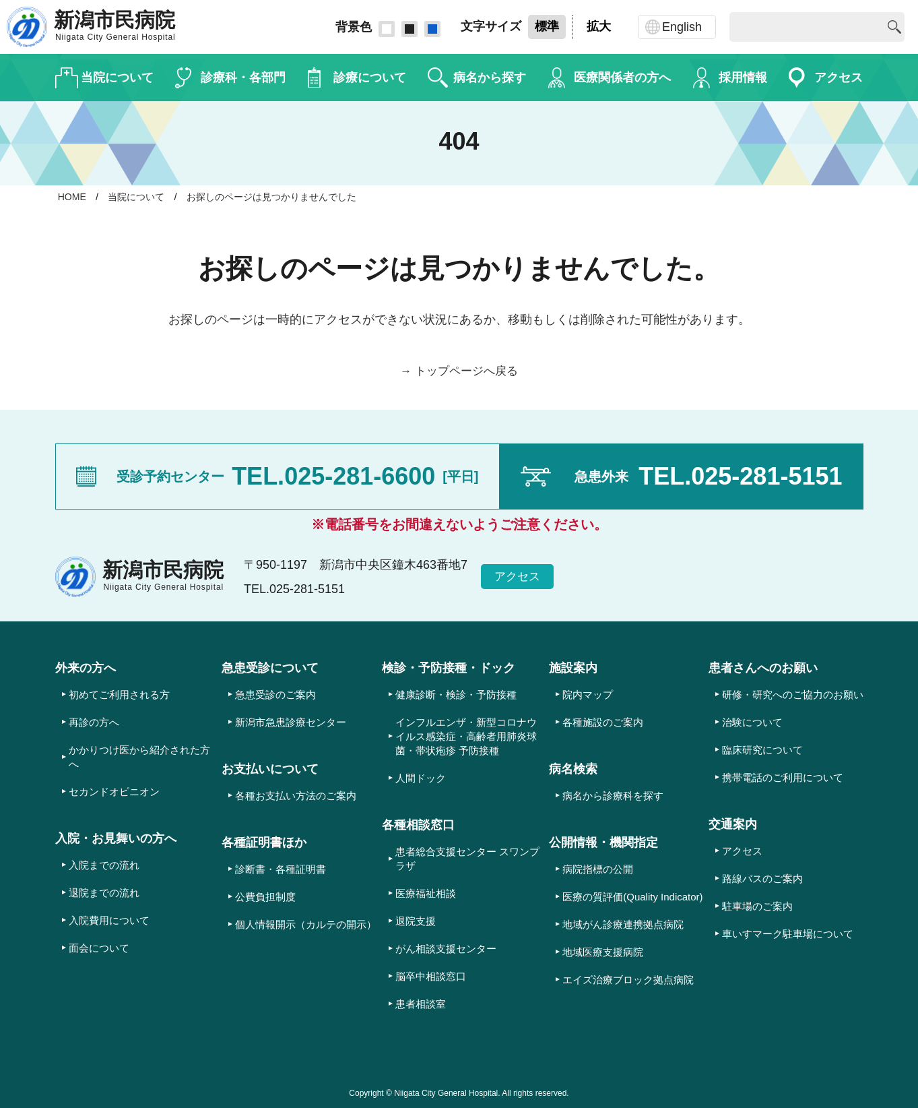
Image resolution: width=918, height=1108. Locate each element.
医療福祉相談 (425, 893)
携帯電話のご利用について (782, 777)
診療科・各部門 (243, 77)
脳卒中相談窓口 (430, 976)
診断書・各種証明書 (280, 869)
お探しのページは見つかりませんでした (283, 196)
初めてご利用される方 (119, 694)
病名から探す (489, 77)
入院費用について (109, 920)
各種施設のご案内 (602, 722)
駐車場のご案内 (757, 906)
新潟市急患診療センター (290, 722)
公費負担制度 (265, 896)
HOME (73, 196)
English (682, 27)
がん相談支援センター (445, 948)
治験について (752, 722)
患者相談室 (420, 1004)
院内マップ (587, 694)
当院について (117, 77)
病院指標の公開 (597, 869)
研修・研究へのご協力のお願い (792, 694)
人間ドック (420, 778)
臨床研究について (762, 750)
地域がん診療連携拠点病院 (623, 924)
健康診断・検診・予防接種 (456, 694)
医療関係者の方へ (622, 77)
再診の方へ (94, 722)
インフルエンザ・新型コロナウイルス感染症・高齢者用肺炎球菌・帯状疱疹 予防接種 (466, 736)
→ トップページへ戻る (459, 370)
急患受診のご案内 (275, 694)
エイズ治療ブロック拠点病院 (628, 979)
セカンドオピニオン (114, 791)
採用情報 (743, 77)
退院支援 (415, 921)
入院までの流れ (104, 865)
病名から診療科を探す (612, 795)
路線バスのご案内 (762, 878)
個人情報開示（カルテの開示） (305, 924)
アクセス (838, 77)
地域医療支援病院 (602, 952)
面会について (99, 948)
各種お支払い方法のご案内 (295, 795)
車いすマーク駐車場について (787, 934)
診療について (369, 77)
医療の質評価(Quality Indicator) (632, 896)
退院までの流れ (104, 892)
